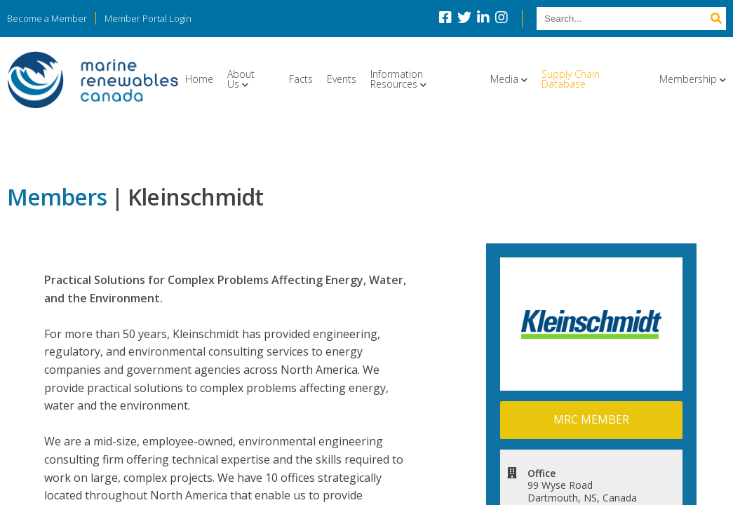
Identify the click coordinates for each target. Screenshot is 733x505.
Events (341, 79)
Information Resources (396, 79)
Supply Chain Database (571, 79)
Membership (688, 79)
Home (199, 79)
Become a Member (47, 18)
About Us (241, 79)
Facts (301, 79)
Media (504, 79)
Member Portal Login (148, 18)
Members (57, 197)
